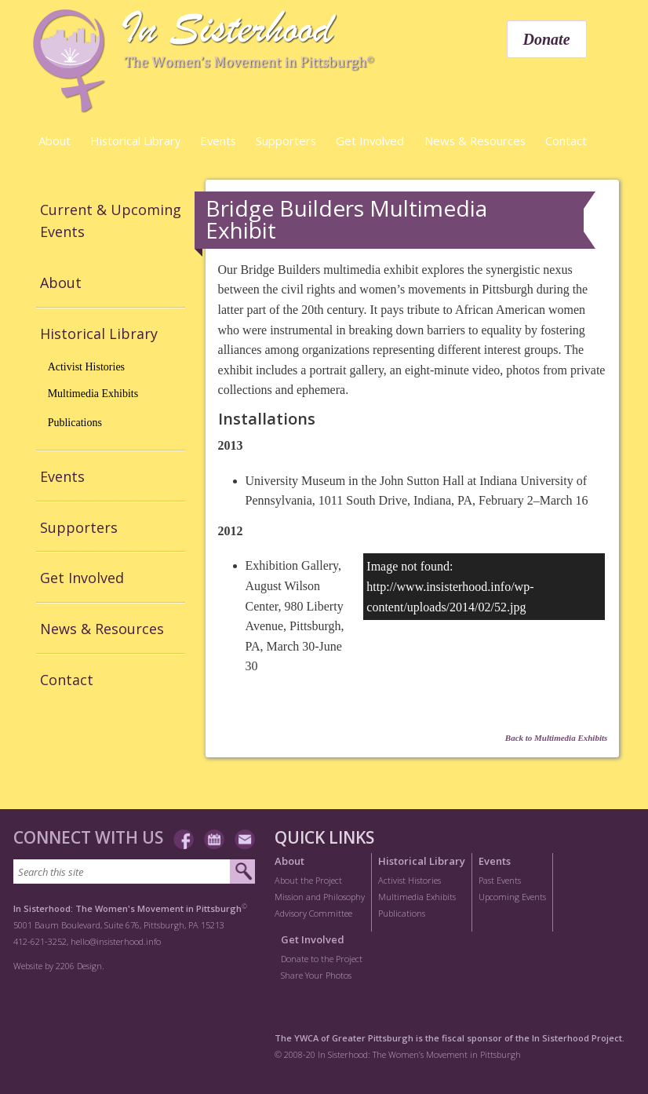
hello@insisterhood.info (116, 941)
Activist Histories (86, 367)
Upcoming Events (512, 897)
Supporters (286, 140)
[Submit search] (242, 871)
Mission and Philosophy (320, 897)
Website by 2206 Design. (58, 966)
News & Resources (475, 140)
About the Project (308, 880)
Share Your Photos (316, 975)
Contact (566, 140)
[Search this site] (122, 871)
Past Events (500, 880)
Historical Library (135, 140)
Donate (546, 39)
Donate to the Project (321, 959)
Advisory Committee (313, 913)
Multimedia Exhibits (93, 393)
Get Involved (370, 140)
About (54, 140)
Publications (75, 422)
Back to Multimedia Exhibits (556, 737)
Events (218, 140)
